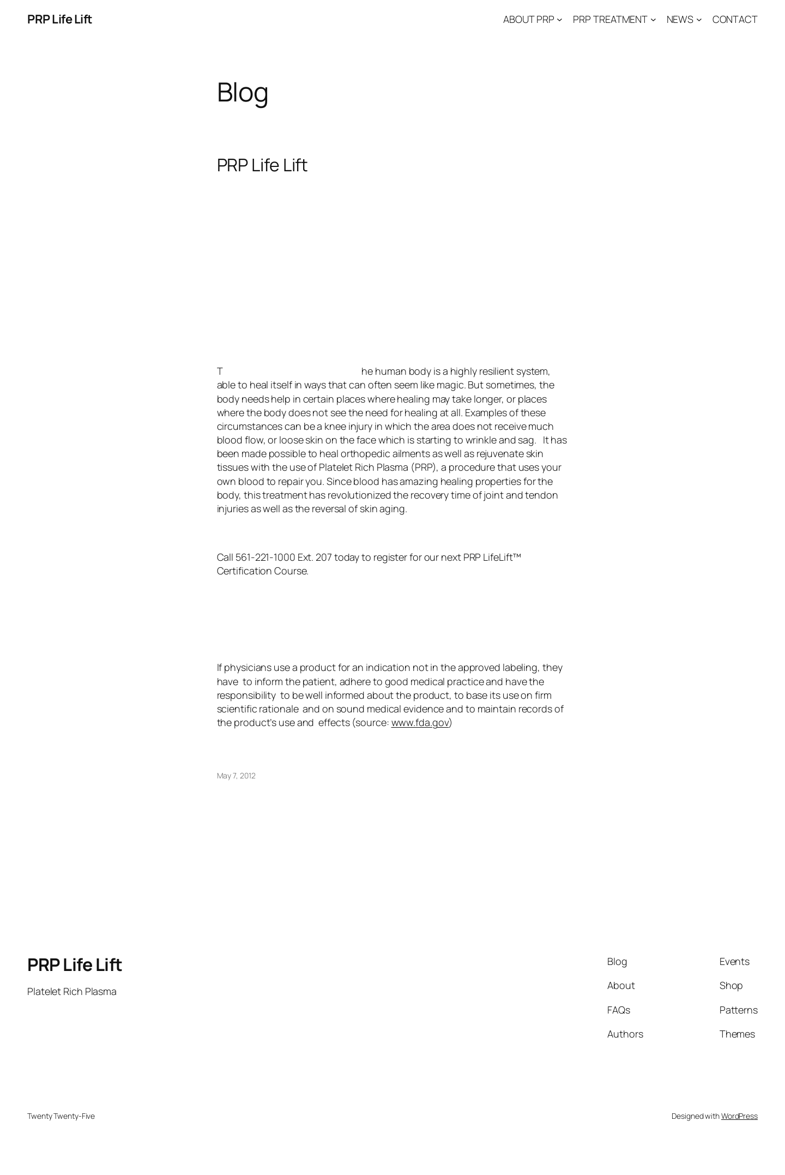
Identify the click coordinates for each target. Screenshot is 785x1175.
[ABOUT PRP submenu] (560, 19)
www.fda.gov (420, 722)
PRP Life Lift (60, 19)
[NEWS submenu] (699, 19)
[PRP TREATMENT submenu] (653, 19)
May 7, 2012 (236, 775)
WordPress (739, 1116)
